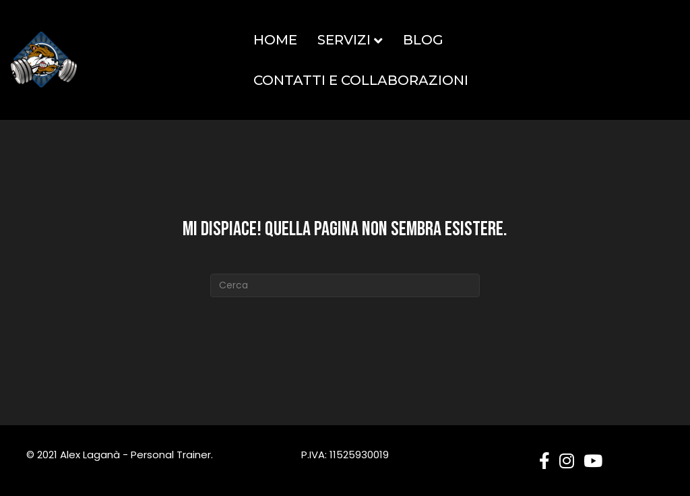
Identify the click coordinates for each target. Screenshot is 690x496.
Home (275, 40)
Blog (423, 40)
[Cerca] (345, 285)
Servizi (344, 40)
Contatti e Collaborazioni (360, 80)
